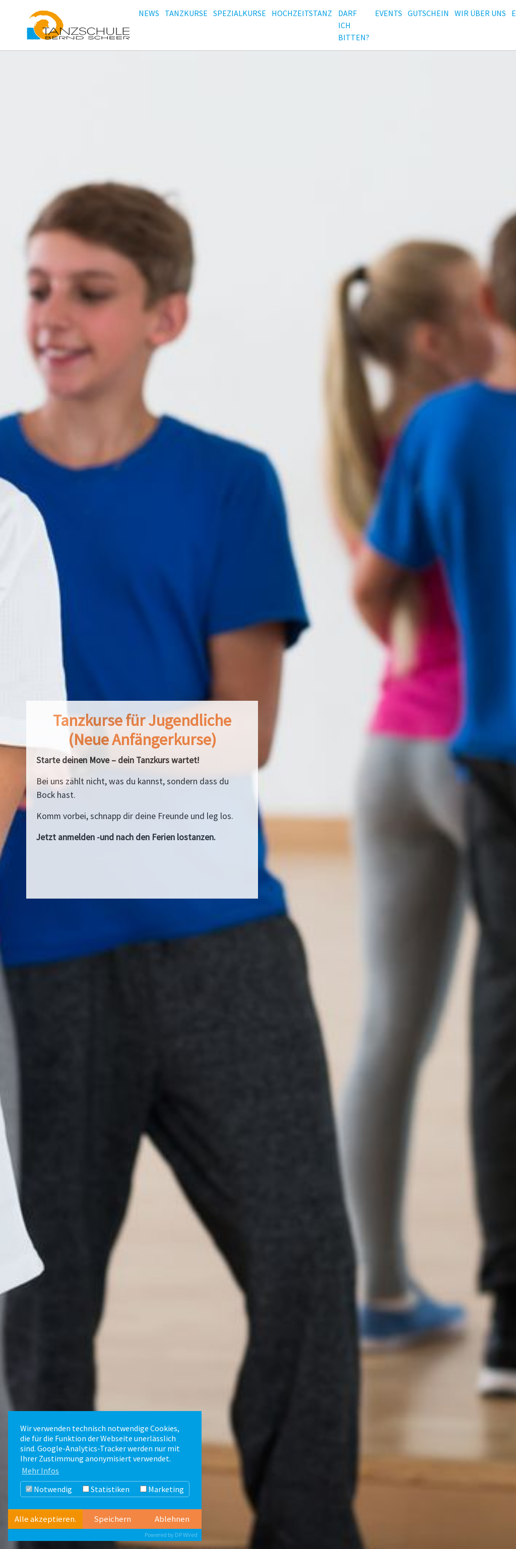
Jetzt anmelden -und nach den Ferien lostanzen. (126, 837)
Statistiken (106, 1489)
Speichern (112, 1518)
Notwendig (49, 1489)
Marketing (162, 1489)
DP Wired (186, 1534)
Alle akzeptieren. (45, 1518)
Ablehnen (172, 1518)
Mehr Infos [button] (40, 1470)
